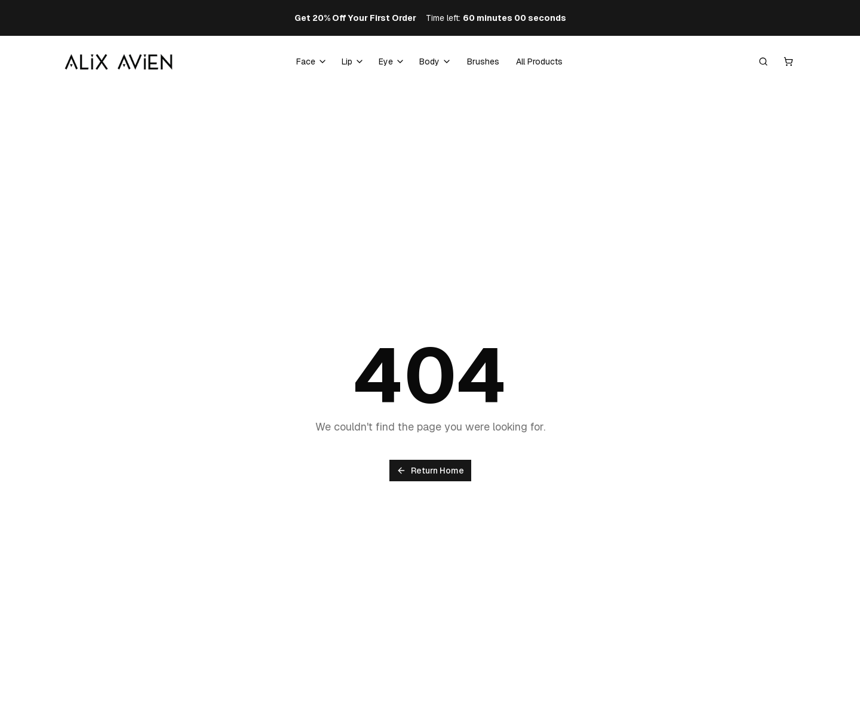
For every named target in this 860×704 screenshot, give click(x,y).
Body (429, 61)
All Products (539, 61)
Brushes (483, 61)
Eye (386, 61)
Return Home (430, 470)
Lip (347, 61)
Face (305, 61)
